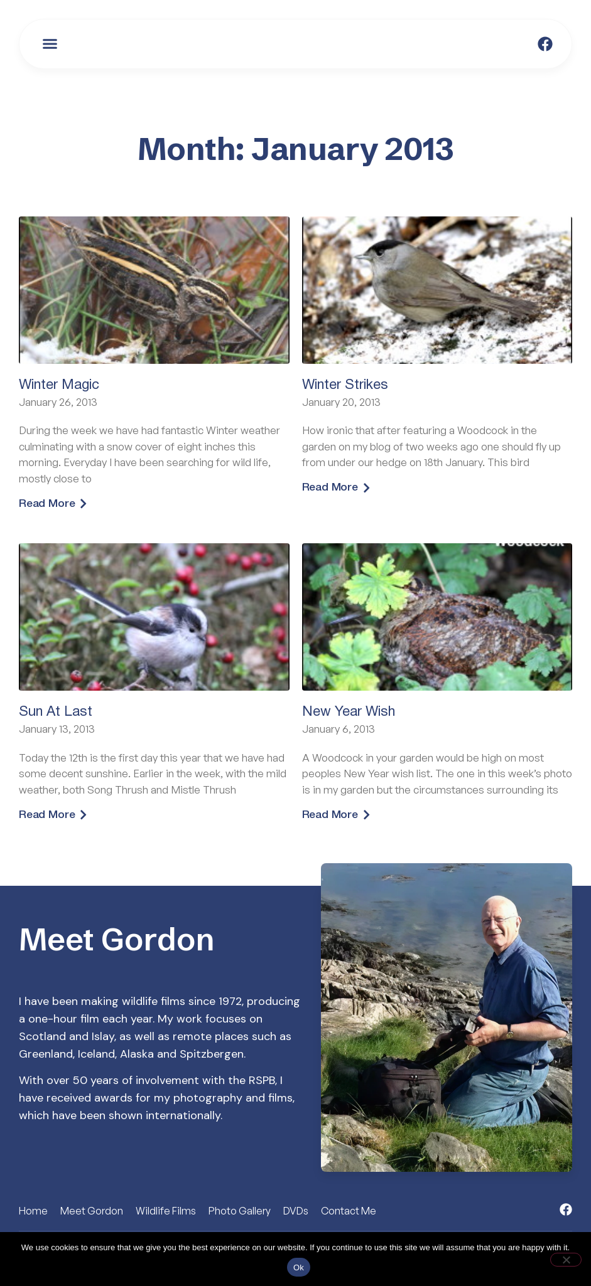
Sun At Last (55, 712)
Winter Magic (59, 385)
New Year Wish (348, 712)
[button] (50, 44)
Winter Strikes (345, 385)
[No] (566, 1260)
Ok (298, 1267)
